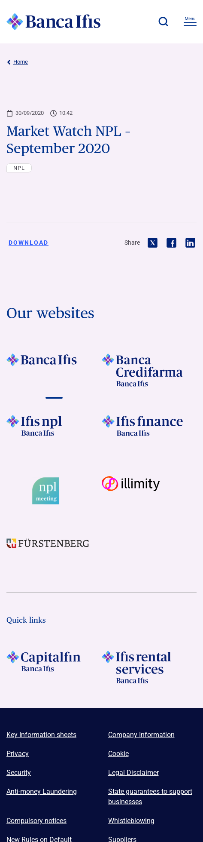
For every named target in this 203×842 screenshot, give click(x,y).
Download (28, 242)
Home (17, 62)
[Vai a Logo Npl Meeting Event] (54, 491)
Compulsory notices (36, 821)
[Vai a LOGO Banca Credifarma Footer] (149, 370)
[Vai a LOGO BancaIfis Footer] (54, 370)
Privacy (17, 754)
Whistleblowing (131, 821)
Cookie (118, 754)
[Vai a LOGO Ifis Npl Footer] (54, 431)
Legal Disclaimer (133, 772)
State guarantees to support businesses (150, 796)
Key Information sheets (41, 735)
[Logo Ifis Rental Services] (149, 667)
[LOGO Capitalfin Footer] (54, 667)
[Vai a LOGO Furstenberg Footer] (54, 550)
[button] (163, 21)
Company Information (141, 735)
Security (18, 772)
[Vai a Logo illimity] (149, 491)
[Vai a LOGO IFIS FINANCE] (149, 431)
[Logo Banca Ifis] (53, 21)
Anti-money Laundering (41, 791)
